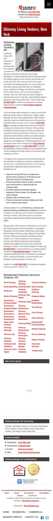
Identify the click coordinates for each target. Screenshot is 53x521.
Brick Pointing (9, 283)
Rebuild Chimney (39, 329)
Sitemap (20, 495)
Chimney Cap (9, 334)
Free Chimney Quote (21, 252)
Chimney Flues (24, 287)
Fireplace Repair (38, 296)
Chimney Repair (24, 323)
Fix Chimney (37, 307)
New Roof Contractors (30, 501)
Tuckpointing (37, 351)
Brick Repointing (11, 287)
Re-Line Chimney (39, 334)
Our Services (29, 493)
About (16, 493)
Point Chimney (38, 318)
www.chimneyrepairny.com (29, 452)
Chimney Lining (24, 302)
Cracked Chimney (39, 283)
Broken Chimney (10, 296)
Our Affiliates (44, 493)
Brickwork (8, 291)
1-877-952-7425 (34, 12)
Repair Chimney (38, 340)
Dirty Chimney (37, 287)
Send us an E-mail (25, 449)
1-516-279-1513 (34, 15)
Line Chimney (37, 313)
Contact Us (33, 495)
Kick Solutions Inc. (31, 506)
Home (7, 493)
